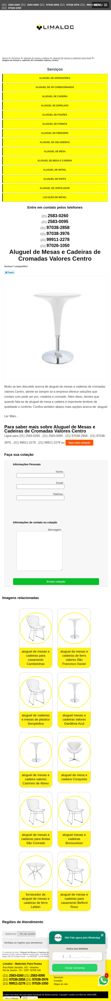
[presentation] (36, 511)
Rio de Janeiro (28, 933)
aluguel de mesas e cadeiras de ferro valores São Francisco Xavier (74, 658)
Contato (58, 980)
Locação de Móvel (55, 197)
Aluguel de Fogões (55, 114)
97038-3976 (72, 4)
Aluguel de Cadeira (55, 96)
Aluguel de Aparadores (55, 78)
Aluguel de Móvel (55, 170)
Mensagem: (39, 549)
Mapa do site (61, 984)
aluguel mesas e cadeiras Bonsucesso (74, 839)
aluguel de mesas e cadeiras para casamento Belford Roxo (74, 901)
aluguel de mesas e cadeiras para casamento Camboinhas (36, 658)
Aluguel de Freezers (55, 133)
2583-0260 (14, 4)
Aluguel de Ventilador (55, 188)
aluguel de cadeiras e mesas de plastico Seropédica (36, 719)
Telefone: (40, 496)
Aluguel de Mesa (55, 151)
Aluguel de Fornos (55, 124)
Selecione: (11, 933)
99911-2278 (93, 4)
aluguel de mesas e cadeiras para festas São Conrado (35, 839)
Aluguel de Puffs (55, 179)
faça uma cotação (79, 442)
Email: (40, 485)
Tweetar (9, 272)
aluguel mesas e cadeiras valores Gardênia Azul (74, 719)
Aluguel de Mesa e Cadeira (55, 160)
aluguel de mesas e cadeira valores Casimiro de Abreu (36, 779)
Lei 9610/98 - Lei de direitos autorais (42, 957)
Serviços (55, 69)
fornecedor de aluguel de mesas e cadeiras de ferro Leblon (36, 901)
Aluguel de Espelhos (55, 105)
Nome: (40, 474)
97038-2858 (52, 4)
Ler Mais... (11, 416)
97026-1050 (14, 8)
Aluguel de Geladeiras (55, 142)
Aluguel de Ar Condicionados (55, 87)
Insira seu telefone (77, 948)
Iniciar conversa (75, 967)
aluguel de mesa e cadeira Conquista (74, 777)
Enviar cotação (56, 581)
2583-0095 (33, 4)
